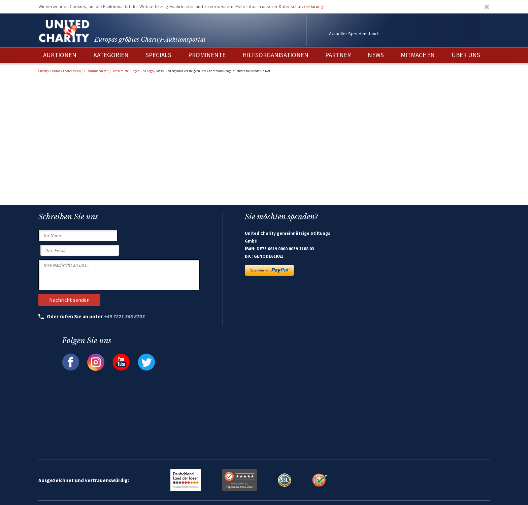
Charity (43, 71)
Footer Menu (72, 71)
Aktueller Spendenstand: (354, 33)
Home (56, 71)
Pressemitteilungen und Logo (132, 71)
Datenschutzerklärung (301, 6)
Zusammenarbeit (96, 71)
